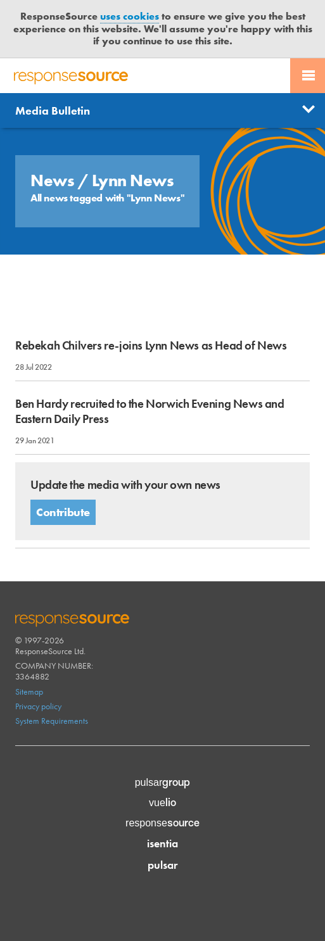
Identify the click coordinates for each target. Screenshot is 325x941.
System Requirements (51, 720)
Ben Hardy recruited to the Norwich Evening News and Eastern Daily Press (149, 411)
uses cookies (129, 16)
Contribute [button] (63, 512)
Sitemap (29, 691)
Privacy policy (38, 706)
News (54, 180)
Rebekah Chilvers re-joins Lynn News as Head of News (151, 345)
